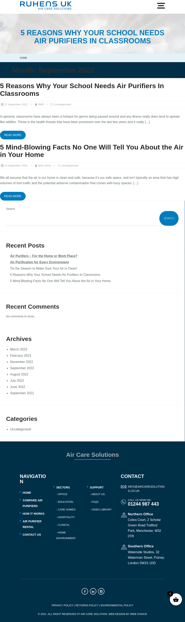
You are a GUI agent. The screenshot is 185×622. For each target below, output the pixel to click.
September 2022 (22, 368)
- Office (62, 494)
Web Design (116, 614)
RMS (41, 104)
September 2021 (22, 393)
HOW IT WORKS (33, 513)
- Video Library (100, 509)
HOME (27, 492)
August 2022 (19, 374)
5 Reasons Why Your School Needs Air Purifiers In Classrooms (82, 89)
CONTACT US (32, 534)
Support (97, 487)
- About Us (97, 494)
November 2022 (21, 362)
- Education (64, 501)
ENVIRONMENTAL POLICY (117, 605)
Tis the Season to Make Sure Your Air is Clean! (43, 268)
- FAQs (94, 501)
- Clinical (63, 524)
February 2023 (20, 355)
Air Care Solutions (92, 454)
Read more (12, 135)
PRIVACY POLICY (62, 605)
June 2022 (17, 387)
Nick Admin (44, 165)
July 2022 (17, 380)
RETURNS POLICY (87, 605)
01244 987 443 (143, 504)
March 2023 (18, 349)
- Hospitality (65, 517)
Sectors (63, 487)
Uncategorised (62, 104)
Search (10, 208)
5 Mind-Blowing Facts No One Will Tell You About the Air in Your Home (91, 150)
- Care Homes (66, 509)
